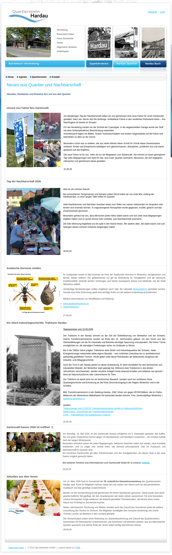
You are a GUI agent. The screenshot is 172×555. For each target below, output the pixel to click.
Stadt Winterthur (71, 307)
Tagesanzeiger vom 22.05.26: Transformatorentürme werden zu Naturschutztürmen (102, 408)
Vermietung (62, 30)
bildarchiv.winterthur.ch (74, 398)
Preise (60, 43)
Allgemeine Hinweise (67, 47)
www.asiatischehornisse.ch (76, 303)
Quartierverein (39, 77)
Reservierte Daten (65, 34)
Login (162, 12)
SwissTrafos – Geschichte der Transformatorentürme (88, 411)
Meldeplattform (140, 289)
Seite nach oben (16, 547)
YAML (78, 547)
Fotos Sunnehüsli (65, 38)
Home (11, 77)
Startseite (152, 12)
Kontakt (56, 77)
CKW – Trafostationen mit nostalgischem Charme (86, 415)
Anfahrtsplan (63, 51)
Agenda (23, 77)
